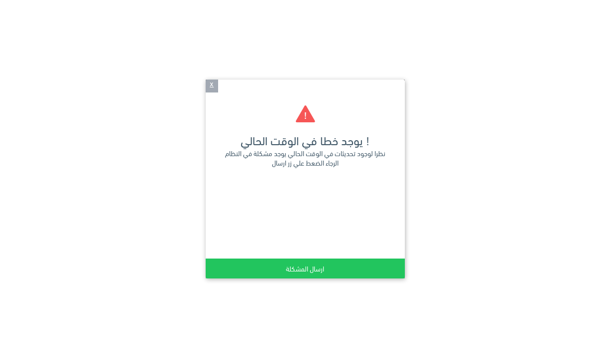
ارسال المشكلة (305, 268)
